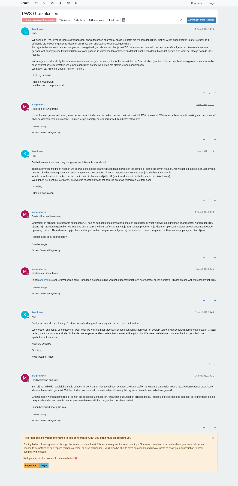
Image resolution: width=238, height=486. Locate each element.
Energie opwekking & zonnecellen (39, 20)
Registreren (31, 465)
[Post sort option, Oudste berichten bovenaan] (181, 19)
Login (44, 465)
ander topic (45, 279)
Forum (25, 3)
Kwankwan (37, 29)
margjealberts (39, 104)
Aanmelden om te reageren (201, 20)
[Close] (213, 438)
